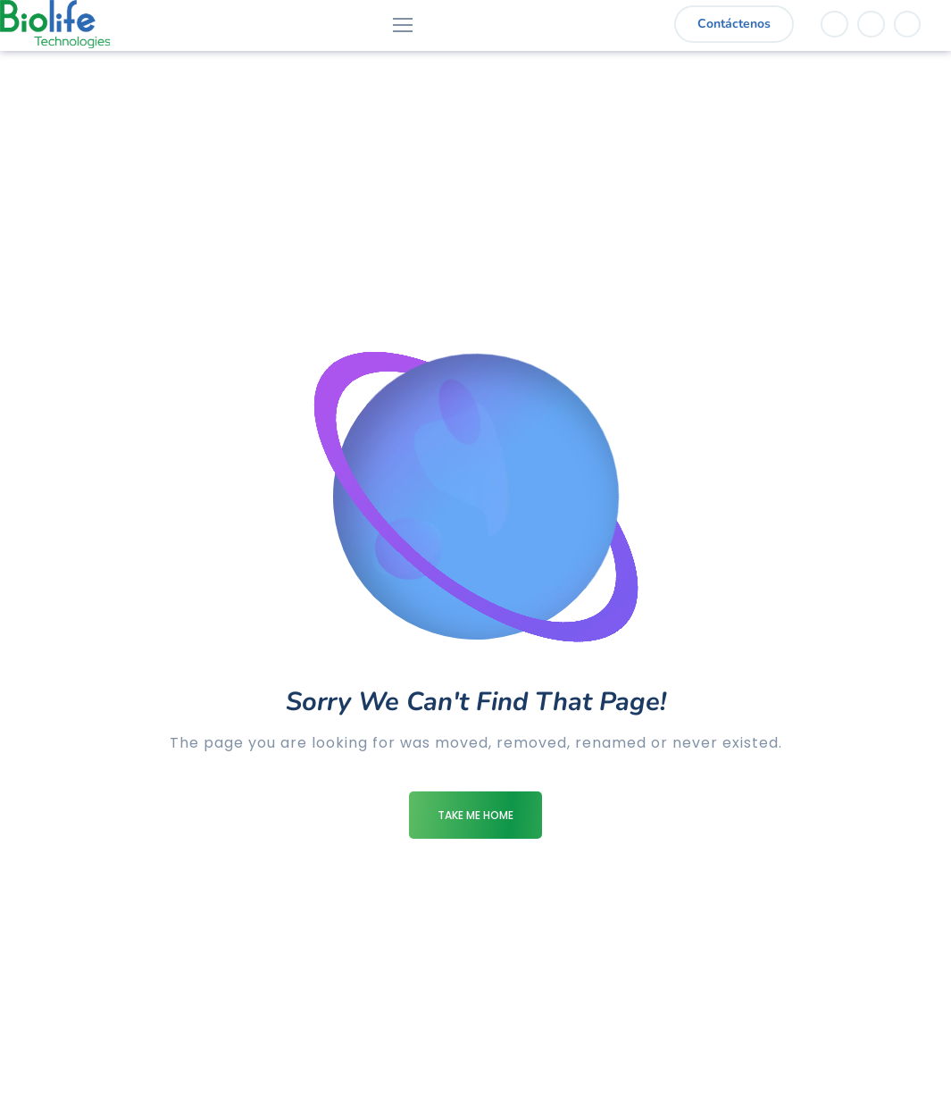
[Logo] (55, 24)
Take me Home (475, 815)
